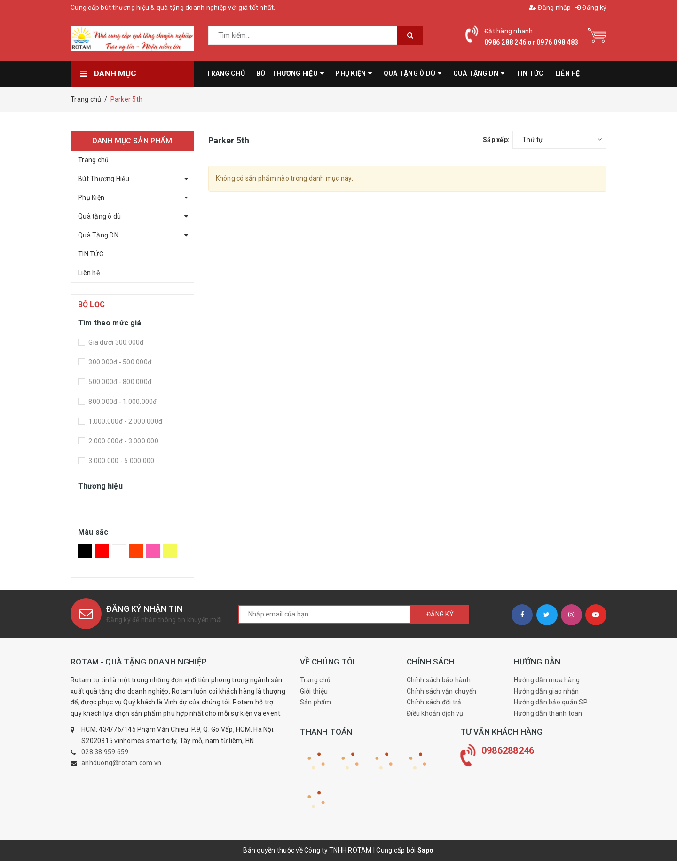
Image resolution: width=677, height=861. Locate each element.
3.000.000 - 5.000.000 (121, 461)
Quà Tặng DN (98, 235)
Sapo (425, 850)
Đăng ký (590, 7)
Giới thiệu (314, 691)
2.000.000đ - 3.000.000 (122, 441)
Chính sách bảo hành (439, 680)
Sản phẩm (315, 702)
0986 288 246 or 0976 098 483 (531, 42)
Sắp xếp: (496, 139)
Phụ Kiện (91, 197)
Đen (85, 551)
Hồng (153, 551)
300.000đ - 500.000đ (119, 362)
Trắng (119, 551)
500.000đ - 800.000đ (119, 382)
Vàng (170, 551)
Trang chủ (93, 160)
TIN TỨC (90, 254)
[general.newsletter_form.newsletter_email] (324, 614)
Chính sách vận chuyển (441, 691)
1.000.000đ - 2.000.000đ (124, 421)
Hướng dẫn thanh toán (548, 713)
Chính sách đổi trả (434, 702)
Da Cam (136, 551)
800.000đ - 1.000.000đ (122, 401)
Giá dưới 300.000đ (115, 342)
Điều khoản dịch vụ (435, 713)
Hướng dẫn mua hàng (547, 680)
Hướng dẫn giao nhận (546, 691)
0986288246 (508, 750)
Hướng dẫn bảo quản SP (551, 702)
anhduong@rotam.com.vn (121, 762)
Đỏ (102, 551)
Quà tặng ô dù (99, 216)
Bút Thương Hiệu (103, 178)
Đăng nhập (550, 7)
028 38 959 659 (105, 752)
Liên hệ (89, 272)
